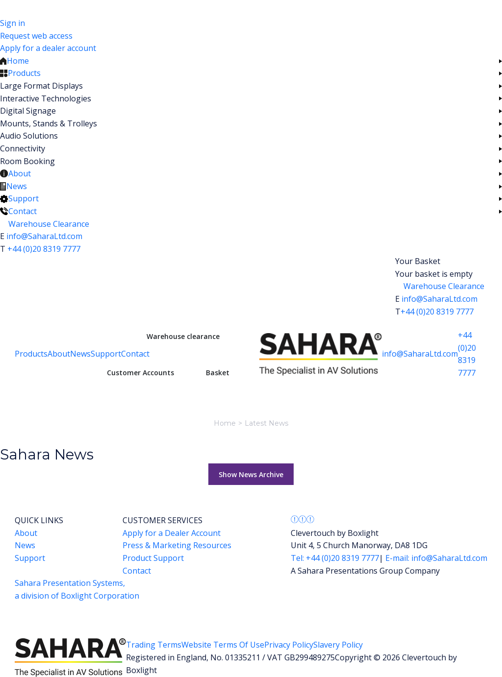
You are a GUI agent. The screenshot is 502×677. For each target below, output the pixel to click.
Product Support (153, 558)
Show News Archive (251, 474)
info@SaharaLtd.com (44, 236)
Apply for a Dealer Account (172, 533)
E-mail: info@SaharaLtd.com (435, 558)
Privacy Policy (288, 644)
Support (106, 353)
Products (31, 353)
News (80, 353)
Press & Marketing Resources (177, 545)
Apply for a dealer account (48, 48)
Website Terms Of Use (222, 644)
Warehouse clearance (183, 336)
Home (225, 423)
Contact (135, 353)
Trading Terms (153, 644)
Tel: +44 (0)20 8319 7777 (335, 558)
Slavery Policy (338, 644)
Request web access (36, 35)
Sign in (12, 23)
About (59, 353)
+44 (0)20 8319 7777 (43, 248)
